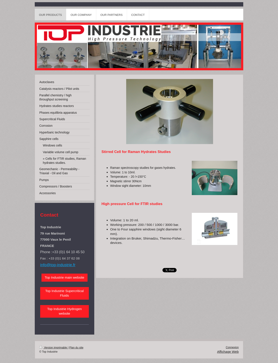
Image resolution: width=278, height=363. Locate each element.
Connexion (232, 347)
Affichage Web (228, 351)
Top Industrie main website (64, 277)
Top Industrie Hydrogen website (64, 311)
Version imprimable (53, 347)
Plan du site (76, 347)
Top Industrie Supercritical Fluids (64, 293)
